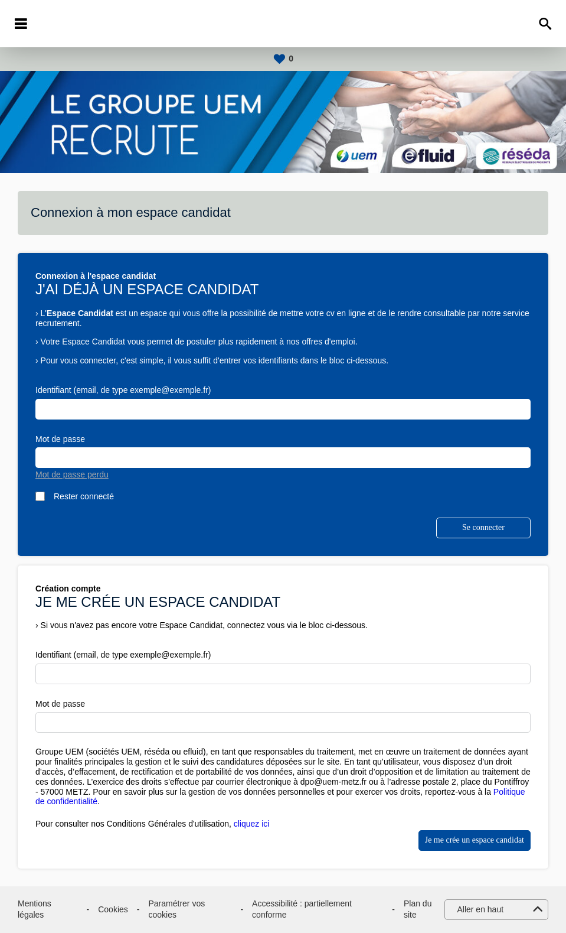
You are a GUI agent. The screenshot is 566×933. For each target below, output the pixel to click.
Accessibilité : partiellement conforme (302, 909)
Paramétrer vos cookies (176, 909)
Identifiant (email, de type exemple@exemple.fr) (123, 390)
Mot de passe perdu (72, 474)
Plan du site (417, 909)
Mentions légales (34, 909)
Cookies (113, 909)
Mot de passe (60, 439)
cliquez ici (252, 823)
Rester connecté (84, 496)
